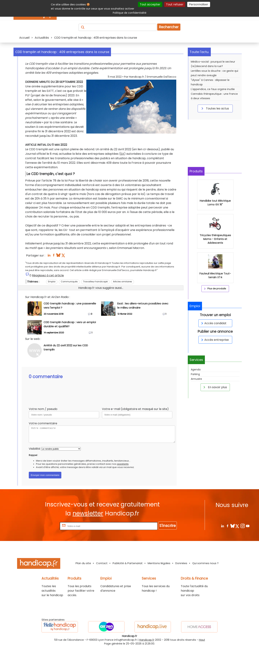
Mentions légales (159, 563)
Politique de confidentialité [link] (129, 13)
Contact (102, 563)
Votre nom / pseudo (43, 409)
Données (181, 563)
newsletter (87, 513)
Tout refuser (174, 4)
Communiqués (69, 281)
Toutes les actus (214, 108)
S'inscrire (167, 525)
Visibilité (34, 449)
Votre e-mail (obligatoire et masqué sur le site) (135, 409)
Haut (202, 640)
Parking (195, 374)
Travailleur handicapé (95, 281)
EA (122, 154)
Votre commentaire (43, 423)
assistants (123, 463)
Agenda (196, 369)
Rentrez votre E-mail (44, 526)
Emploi (51, 281)
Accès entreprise (214, 340)
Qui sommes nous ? (205, 563)
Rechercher (169, 27)
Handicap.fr (146, 640)
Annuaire (196, 379)
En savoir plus (214, 387)
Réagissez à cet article (48, 275)
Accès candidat (213, 323)
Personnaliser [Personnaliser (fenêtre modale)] (198, 4)
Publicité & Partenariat (128, 563)
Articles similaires (122, 281)
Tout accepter (150, 4)
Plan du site (83, 563)
